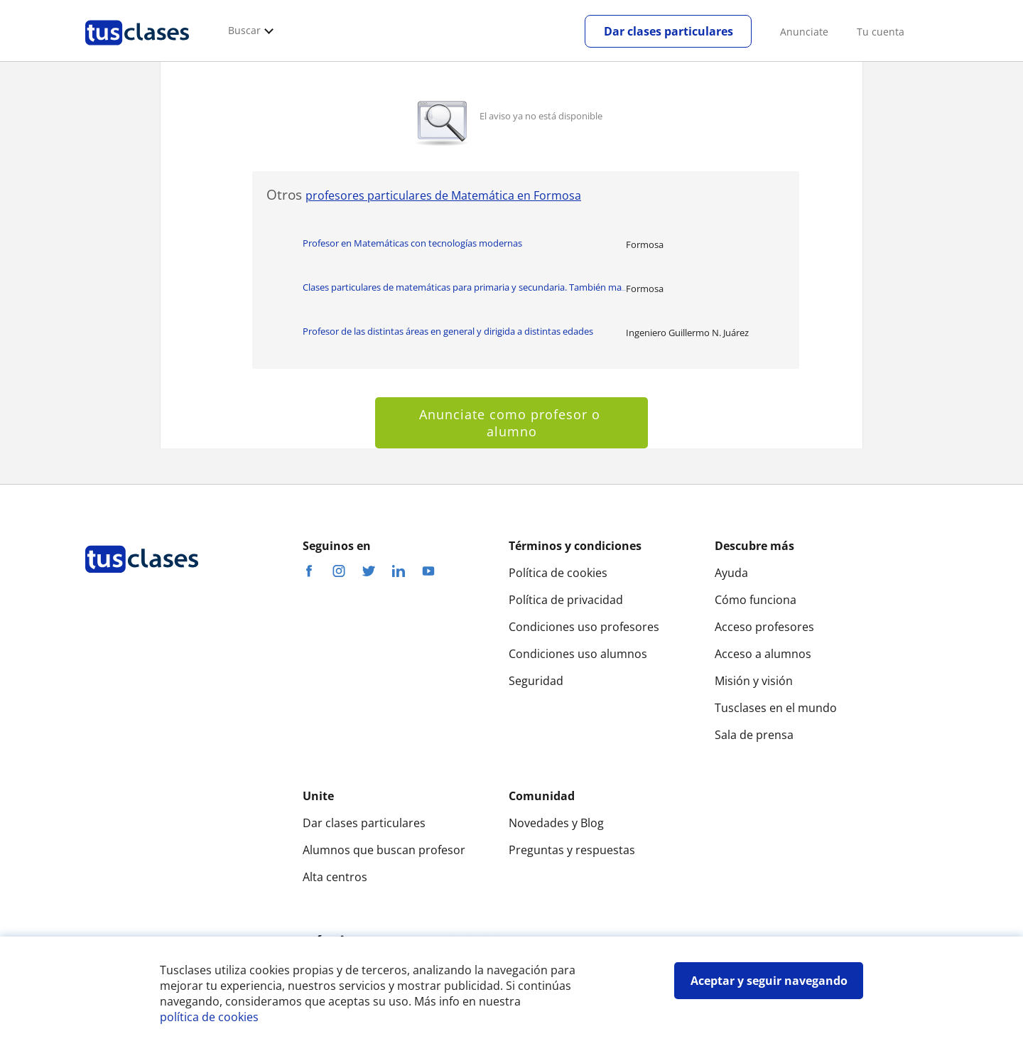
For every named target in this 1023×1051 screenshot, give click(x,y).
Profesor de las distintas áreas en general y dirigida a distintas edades (448, 331)
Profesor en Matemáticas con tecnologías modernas (412, 243)
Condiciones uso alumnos (578, 654)
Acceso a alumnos (763, 654)
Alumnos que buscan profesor (384, 850)
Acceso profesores (764, 627)
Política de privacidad (566, 600)
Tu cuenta (880, 31)
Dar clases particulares (668, 31)
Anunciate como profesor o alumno (512, 423)
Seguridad (536, 681)
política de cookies (209, 1017)
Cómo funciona (755, 600)
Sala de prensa (754, 735)
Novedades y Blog (556, 823)
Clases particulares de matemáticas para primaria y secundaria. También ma (464, 287)
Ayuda (731, 573)
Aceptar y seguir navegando (769, 980)
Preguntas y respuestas (572, 850)
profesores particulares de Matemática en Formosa (443, 195)
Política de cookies (558, 573)
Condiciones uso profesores (584, 627)
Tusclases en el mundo (776, 708)
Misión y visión (754, 681)
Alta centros (335, 877)
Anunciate (804, 31)
